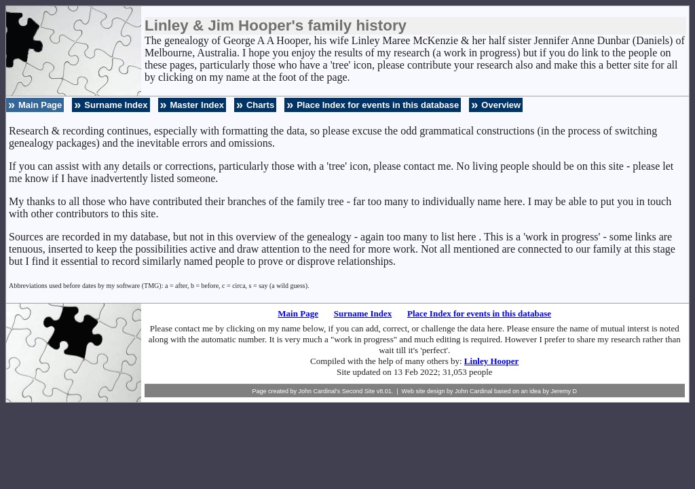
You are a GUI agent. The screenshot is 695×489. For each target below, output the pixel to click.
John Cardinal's (319, 391)
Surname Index (115, 105)
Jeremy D (564, 391)
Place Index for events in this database (378, 105)
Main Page (40, 105)
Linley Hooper (491, 361)
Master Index (197, 105)
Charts (260, 105)
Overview (501, 105)
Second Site (358, 391)
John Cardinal (474, 391)
